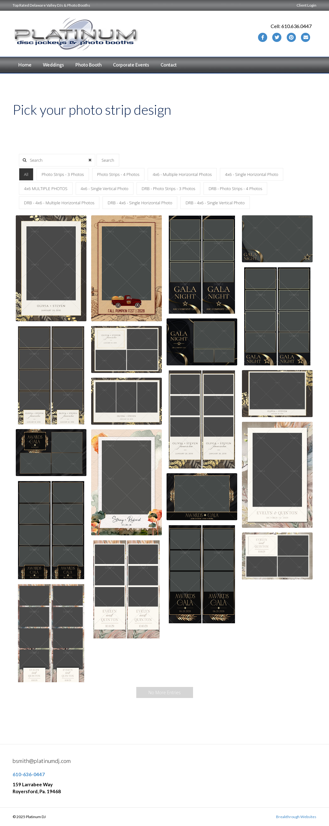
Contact (169, 65)
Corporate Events (131, 65)
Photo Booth (88, 65)
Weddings (53, 65)
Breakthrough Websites (296, 816)
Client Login (306, 5)
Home (25, 65)
